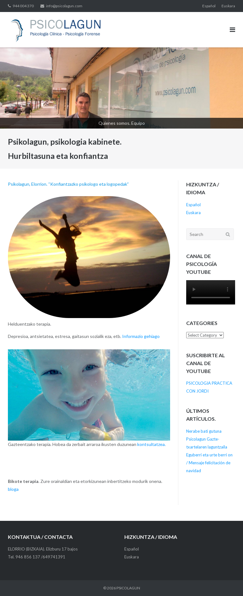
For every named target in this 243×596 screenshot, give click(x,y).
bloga (13, 489)
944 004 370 (23, 5)
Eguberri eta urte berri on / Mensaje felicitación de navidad (209, 462)
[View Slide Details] (121, 88)
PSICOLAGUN (128, 588)
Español (209, 5)
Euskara (228, 5)
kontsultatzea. (151, 444)
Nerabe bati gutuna (204, 431)
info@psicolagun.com (64, 5)
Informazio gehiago (141, 336)
